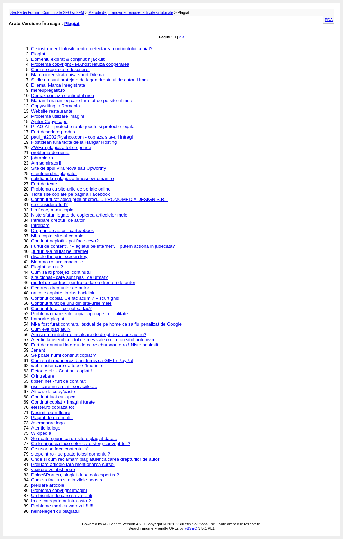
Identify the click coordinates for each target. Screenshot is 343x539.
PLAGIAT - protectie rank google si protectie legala (83, 126)
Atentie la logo (45, 428)
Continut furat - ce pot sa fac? (61, 308)
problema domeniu (50, 152)
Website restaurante (51, 111)
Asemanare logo (48, 422)
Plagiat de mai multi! (52, 417)
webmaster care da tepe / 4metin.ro (67, 365)
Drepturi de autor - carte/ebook (62, 230)
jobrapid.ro (42, 157)
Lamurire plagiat (47, 318)
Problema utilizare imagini (57, 116)
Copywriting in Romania (55, 105)
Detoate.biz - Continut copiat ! (61, 370)
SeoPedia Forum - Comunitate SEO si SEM (47, 12)
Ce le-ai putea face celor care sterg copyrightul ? (80, 443)
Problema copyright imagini (59, 490)
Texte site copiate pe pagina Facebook (70, 194)
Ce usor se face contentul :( (59, 448)
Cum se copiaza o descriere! (60, 69)
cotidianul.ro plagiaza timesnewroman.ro (72, 178)
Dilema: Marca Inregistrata (58, 85)
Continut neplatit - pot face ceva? (65, 241)
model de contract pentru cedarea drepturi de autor (83, 282)
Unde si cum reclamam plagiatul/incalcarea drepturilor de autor (95, 459)
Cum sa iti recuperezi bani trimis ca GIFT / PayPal (82, 360)
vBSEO (191, 528)
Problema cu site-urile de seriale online (71, 189)
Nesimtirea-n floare (50, 412)
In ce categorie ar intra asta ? (61, 500)
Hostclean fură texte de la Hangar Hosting (74, 142)
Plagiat (72, 23)
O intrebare (42, 376)
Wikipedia (41, 433)
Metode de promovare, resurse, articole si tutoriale (130, 12)
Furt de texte (44, 183)
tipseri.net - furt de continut (58, 381)
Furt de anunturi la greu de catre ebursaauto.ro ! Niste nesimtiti (95, 344)
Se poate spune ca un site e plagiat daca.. (74, 438)
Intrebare (40, 225)
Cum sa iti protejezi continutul (61, 272)
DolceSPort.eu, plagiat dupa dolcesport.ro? (75, 474)
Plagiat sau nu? (47, 267)
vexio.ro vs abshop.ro (53, 469)
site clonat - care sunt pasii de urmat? (69, 277)
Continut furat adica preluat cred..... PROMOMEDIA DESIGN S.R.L (99, 199)
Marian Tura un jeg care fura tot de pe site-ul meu (81, 100)
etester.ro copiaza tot (52, 407)
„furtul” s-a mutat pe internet (59, 251)
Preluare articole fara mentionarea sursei (73, 464)
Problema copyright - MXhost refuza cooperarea (80, 64)
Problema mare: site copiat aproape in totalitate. (80, 313)
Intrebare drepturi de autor (58, 220)
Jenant (38, 350)
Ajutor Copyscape (49, 121)
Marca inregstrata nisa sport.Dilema (67, 74)
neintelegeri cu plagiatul (55, 511)
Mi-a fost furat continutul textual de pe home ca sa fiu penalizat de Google (106, 324)
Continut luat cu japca (53, 396)
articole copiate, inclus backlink (62, 292)
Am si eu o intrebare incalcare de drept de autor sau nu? (88, 334)
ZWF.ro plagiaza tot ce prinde (61, 147)
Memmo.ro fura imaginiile (57, 261)
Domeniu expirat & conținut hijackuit (68, 59)
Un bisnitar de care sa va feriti (61, 495)
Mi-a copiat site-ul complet (58, 235)
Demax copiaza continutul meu (62, 95)
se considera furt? (49, 204)
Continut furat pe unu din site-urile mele (71, 303)
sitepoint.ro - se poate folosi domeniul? (70, 454)
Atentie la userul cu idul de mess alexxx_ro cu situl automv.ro (93, 339)
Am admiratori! (46, 163)
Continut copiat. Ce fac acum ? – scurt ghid (75, 298)
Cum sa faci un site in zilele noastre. (68, 480)
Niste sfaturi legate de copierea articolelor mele (79, 215)
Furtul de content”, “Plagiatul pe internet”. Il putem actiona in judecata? (103, 246)
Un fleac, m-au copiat (53, 209)
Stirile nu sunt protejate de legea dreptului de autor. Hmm (89, 79)
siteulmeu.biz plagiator (54, 173)
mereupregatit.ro (48, 90)
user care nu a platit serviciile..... (64, 386)
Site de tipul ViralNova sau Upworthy (68, 168)
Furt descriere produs (53, 131)
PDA (329, 20)
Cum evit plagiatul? (50, 329)
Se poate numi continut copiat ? (63, 355)
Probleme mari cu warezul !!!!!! (62, 506)
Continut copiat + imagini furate (63, 402)
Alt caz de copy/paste (53, 391)
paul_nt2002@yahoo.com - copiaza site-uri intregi (82, 137)
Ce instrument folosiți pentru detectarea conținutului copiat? (91, 48)
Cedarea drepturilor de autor (60, 287)
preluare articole (47, 485)
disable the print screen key (59, 256)
